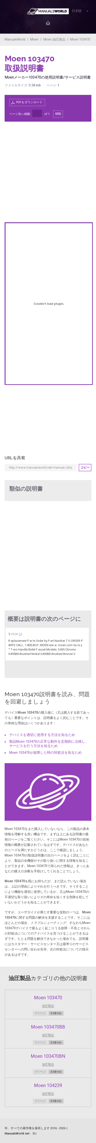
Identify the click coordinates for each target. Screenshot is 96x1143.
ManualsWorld (15, 39)
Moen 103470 (80, 39)
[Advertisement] (72, 65)
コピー (85, 467)
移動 (58, 113)
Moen (34, 39)
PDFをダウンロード (29, 102)
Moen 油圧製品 (54, 39)
